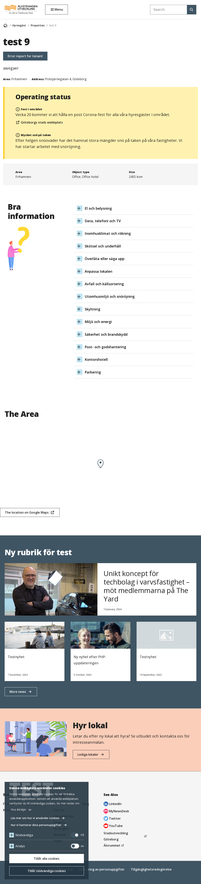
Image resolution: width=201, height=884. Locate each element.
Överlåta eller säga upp (106, 258)
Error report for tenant (25, 56)
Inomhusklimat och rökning (109, 233)
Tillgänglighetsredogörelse (151, 869)
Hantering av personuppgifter (102, 869)
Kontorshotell (97, 359)
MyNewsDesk (116, 811)
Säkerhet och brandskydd (107, 334)
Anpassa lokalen (100, 271)
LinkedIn (113, 804)
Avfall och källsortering (105, 284)
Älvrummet (114, 845)
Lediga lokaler (88, 754)
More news (17, 692)
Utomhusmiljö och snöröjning (111, 296)
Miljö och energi (99, 321)
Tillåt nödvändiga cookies (47, 871)
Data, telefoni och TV (104, 221)
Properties (38, 25)
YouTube (113, 826)
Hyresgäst (19, 25)
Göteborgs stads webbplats (39, 122)
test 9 (52, 25)
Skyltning (94, 309)
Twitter (112, 819)
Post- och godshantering (107, 347)
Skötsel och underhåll (104, 246)
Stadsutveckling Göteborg (117, 836)
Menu (59, 9)
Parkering (94, 372)
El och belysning (99, 208)
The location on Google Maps (27, 513)
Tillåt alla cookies (46, 858)
